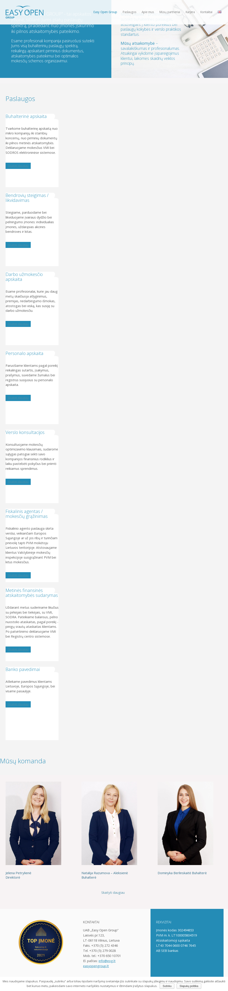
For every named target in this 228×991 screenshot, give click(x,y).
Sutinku (167, 986)
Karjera (190, 12)
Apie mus (148, 12)
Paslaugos (129, 12)
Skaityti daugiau (18, 166)
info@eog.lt (107, 961)
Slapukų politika (188, 986)
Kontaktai (206, 12)
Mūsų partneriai (169, 12)
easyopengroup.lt (96, 966)
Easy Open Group (105, 12)
